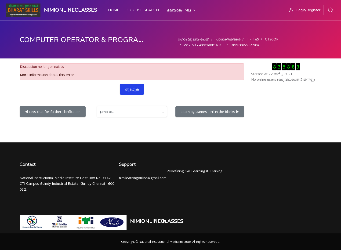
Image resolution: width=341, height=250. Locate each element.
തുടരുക (132, 89)
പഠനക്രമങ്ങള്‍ (227, 39)
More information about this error (47, 74)
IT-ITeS (253, 39)
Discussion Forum (245, 45)
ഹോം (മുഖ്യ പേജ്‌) (193, 39)
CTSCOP (272, 39)
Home (113, 10)
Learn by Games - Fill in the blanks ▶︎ (210, 111)
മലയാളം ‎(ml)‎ (181, 10)
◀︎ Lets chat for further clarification (52, 111)
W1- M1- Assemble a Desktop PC (211, 45)
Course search (143, 10)
